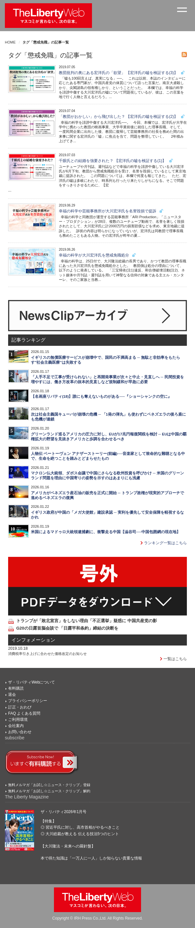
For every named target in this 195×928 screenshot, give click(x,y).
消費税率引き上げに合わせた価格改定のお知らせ (47, 654)
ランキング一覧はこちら (163, 543)
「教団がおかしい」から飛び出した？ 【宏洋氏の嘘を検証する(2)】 (122, 116)
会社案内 (16, 725)
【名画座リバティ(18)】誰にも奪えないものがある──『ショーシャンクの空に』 (101, 396)
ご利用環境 (18, 719)
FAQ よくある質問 (24, 713)
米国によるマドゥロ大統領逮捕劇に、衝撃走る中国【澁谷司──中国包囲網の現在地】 (105, 532)
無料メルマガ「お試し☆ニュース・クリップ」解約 (49, 791)
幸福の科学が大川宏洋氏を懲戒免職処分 (97, 255)
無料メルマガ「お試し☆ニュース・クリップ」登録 (49, 785)
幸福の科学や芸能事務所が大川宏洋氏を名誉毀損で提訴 (111, 211)
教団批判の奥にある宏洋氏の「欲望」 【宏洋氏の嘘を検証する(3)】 (122, 72)
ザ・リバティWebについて (31, 682)
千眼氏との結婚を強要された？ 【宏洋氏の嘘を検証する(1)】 (116, 160)
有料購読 (16, 688)
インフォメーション (33, 640)
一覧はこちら (173, 659)
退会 (12, 694)
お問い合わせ (20, 732)
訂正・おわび (20, 707)
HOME (10, 42)
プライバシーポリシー (27, 700)
